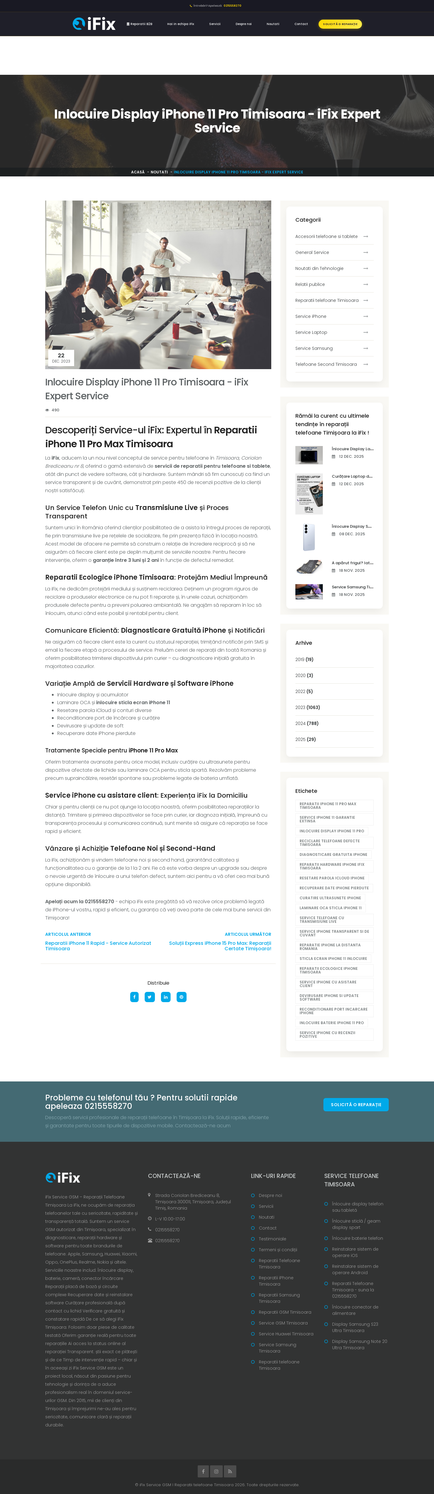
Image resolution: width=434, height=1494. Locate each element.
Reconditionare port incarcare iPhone (334, 1011)
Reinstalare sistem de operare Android (355, 1269)
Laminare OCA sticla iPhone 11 (331, 907)
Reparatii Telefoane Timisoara (279, 1264)
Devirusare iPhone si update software (329, 997)
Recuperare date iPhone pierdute (334, 888)
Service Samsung (314, 348)
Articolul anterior (68, 934)
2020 (304, 676)
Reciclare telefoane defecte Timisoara (330, 842)
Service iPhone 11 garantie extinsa (327, 819)
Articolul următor (248, 934)
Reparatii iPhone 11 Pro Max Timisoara (328, 805)
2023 (307, 707)
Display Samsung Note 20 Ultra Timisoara (359, 1344)
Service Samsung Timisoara (277, 1348)
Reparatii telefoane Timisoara (327, 300)
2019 (304, 660)
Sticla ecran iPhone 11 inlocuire (333, 958)
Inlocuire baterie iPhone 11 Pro (332, 1022)
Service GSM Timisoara (283, 1323)
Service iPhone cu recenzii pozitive (327, 1034)
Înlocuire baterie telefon (357, 1238)
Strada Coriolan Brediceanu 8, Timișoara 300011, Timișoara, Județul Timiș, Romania (193, 1201)
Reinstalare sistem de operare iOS (355, 1252)
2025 (305, 739)
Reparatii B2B (139, 24)
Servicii (215, 24)
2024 (307, 723)
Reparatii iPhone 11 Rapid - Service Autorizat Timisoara (98, 946)
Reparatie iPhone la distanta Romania (330, 946)
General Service (312, 252)
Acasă (138, 172)
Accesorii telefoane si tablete (326, 236)
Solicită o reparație (340, 24)
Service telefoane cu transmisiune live (322, 919)
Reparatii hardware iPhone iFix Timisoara (332, 866)
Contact (301, 24)
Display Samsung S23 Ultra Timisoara (355, 1327)
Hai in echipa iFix (180, 24)
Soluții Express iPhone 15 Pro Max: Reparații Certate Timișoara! (220, 946)
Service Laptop (311, 332)
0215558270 (167, 1230)
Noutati (273, 24)
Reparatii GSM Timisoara (285, 1312)
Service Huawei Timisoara (286, 1334)
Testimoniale (272, 1239)
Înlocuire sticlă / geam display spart (356, 1224)
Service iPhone (310, 316)
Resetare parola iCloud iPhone (332, 878)
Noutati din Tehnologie (319, 268)
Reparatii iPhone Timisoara (276, 1281)
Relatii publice (310, 284)
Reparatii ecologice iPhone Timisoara (329, 970)
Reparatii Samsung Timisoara (279, 1298)
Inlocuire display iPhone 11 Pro (332, 831)
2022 (304, 691)
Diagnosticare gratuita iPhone (333, 854)
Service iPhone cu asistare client (328, 984)
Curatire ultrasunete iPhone (330, 898)
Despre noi (244, 24)
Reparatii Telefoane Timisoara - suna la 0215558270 (353, 1289)
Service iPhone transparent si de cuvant (334, 933)
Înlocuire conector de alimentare (355, 1310)
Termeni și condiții (278, 1250)
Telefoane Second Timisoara (326, 364)
